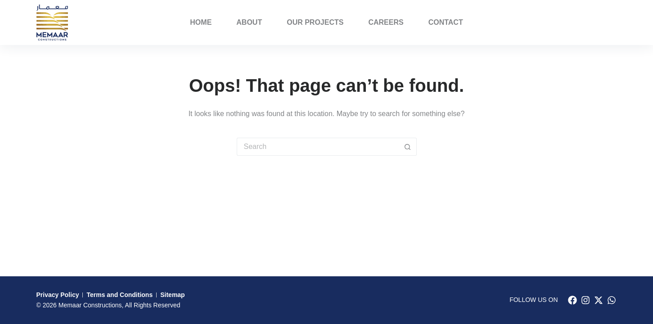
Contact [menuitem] (445, 22)
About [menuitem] (249, 22)
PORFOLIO (594, 22)
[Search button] (408, 147)
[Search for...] (318, 147)
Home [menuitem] (201, 22)
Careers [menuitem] (385, 22)
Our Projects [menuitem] (315, 22)
